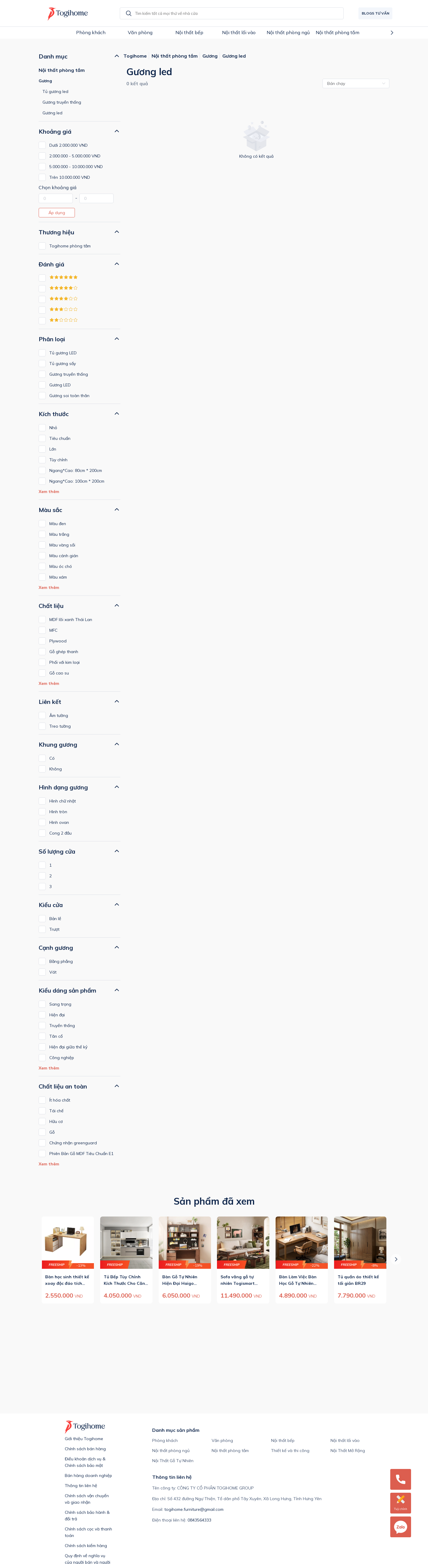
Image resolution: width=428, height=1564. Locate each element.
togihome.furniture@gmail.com (194, 1509)
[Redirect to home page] (66, 13)
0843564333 (199, 1520)
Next (402, 33)
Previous (25, 33)
